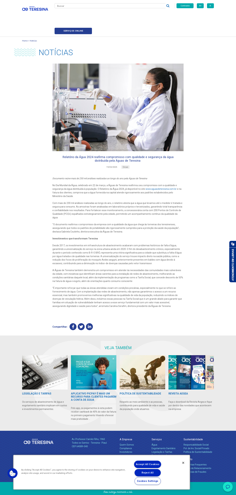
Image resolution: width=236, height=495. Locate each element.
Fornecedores (148, 14)
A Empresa (126, 427)
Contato (188, 447)
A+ (200, 6)
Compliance (126, 436)
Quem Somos (127, 433)
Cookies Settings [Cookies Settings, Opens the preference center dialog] (147, 481)
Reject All (148, 472)
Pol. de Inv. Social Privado (196, 436)
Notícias (116, 14)
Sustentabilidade (193, 427)
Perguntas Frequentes (195, 453)
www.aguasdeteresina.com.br (161, 177)
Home (25, 25)
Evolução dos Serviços (163, 444)
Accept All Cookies (147, 464)
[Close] (183, 462)
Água (154, 433)
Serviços (157, 427)
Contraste (185, 6)
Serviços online (195, 14)
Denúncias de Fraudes (195, 460)
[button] (12, 473)
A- (210, 6)
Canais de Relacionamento (197, 456)
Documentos (158, 447)
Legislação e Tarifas (162, 440)
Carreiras (131, 14)
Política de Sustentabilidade (198, 440)
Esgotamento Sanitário (164, 436)
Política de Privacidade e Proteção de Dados (118, 490)
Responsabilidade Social (196, 433)
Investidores (126, 440)
